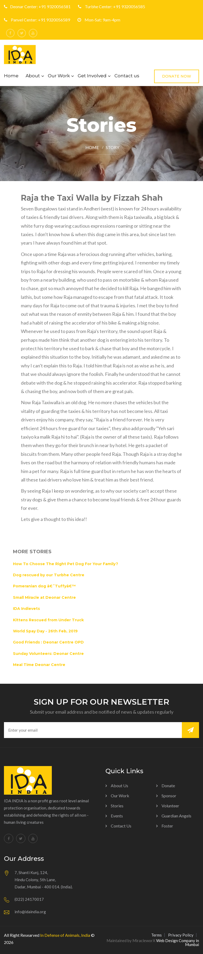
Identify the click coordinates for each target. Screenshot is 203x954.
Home (11, 75)
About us (119, 785)
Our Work (59, 75)
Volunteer (170, 805)
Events (117, 815)
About (33, 75)
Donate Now (176, 76)
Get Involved (92, 75)
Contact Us (121, 825)
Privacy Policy (180, 935)
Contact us (126, 75)
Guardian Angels (176, 815)
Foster (167, 825)
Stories (117, 805)
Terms (156, 935)
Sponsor (169, 795)
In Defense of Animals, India (65, 935)
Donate (168, 785)
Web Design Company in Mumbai (177, 942)
